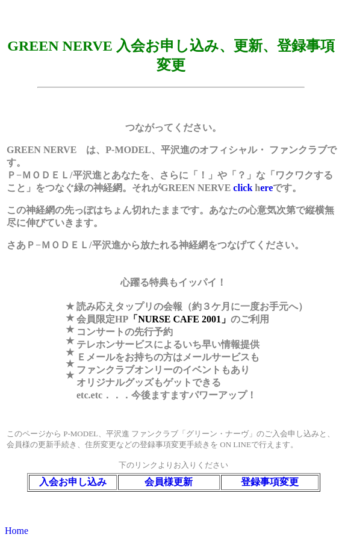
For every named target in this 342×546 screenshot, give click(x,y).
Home (16, 531)
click (244, 188)
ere (266, 188)
